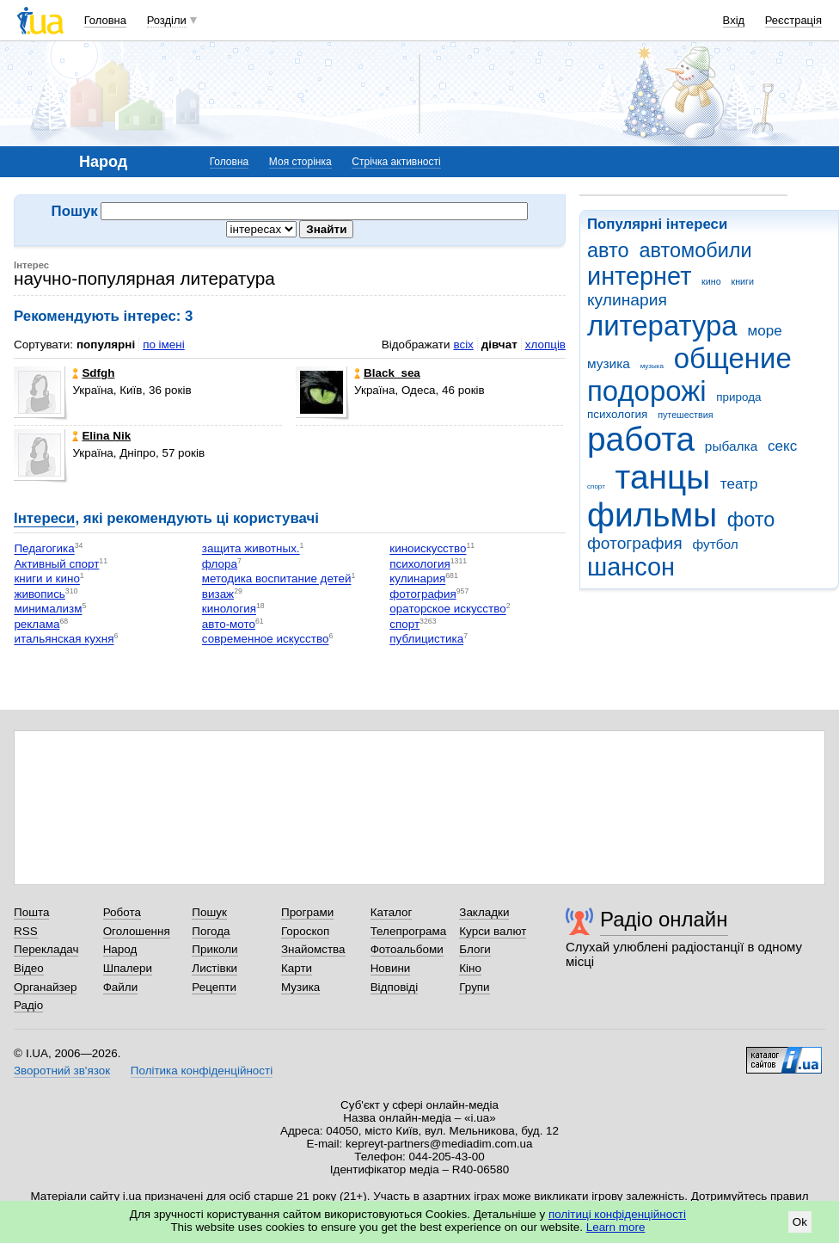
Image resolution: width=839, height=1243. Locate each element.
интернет (639, 276)
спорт (596, 486)
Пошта (31, 912)
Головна (105, 20)
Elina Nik (101, 435)
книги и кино (46, 579)
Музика (300, 987)
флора (219, 563)
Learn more (616, 1227)
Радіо (28, 1005)
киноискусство (427, 549)
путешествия (685, 414)
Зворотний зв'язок (62, 1070)
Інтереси (44, 518)
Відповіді (395, 987)
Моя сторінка (300, 162)
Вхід (734, 20)
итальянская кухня (63, 639)
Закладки (484, 912)
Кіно (470, 968)
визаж (218, 594)
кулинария (627, 300)
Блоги (475, 949)
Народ (120, 949)
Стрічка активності (396, 162)
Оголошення (136, 931)
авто (608, 250)
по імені (164, 344)
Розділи (167, 20)
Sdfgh (93, 372)
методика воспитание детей (277, 579)
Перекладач (46, 949)
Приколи (214, 949)
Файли (120, 987)
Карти (296, 968)
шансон (631, 567)
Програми (307, 912)
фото (751, 519)
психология (617, 414)
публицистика (426, 639)
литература (662, 326)
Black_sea (387, 372)
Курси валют (492, 931)
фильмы (652, 514)
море (764, 331)
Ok (800, 1221)
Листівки (214, 968)
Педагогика (44, 549)
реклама (36, 624)
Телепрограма (409, 931)
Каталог (392, 912)
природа (738, 397)
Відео (29, 968)
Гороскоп (305, 931)
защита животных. (251, 549)
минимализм (48, 609)
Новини (391, 968)
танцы (663, 476)
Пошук (209, 912)
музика (608, 363)
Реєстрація (793, 20)
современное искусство (265, 639)
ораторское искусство (447, 609)
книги (742, 281)
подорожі (647, 391)
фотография (635, 543)
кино (711, 281)
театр (739, 484)
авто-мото (228, 624)
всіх (463, 344)
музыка (652, 366)
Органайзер (45, 987)
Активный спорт (56, 563)
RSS (26, 931)
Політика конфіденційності (202, 1070)
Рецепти (214, 987)
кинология (229, 609)
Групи (474, 987)
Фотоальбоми (407, 949)
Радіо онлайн (664, 919)
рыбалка (731, 446)
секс (782, 446)
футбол (715, 544)
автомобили (695, 250)
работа (641, 439)
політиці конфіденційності (617, 1214)
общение (733, 358)
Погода (211, 931)
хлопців (545, 344)
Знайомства (313, 949)
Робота (122, 912)
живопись (39, 594)
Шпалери (127, 968)
